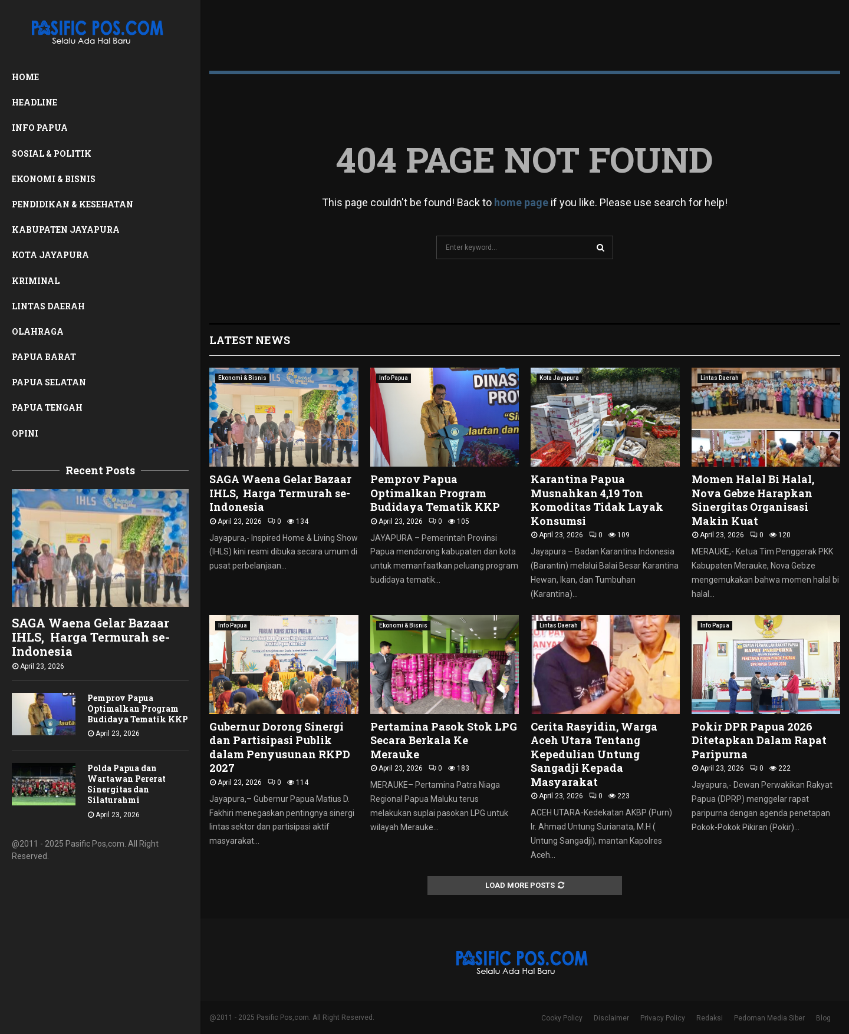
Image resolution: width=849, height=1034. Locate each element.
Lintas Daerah (48, 306)
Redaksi (709, 1018)
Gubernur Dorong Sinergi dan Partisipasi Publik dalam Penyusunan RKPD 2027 (279, 747)
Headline (34, 102)
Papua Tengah (47, 407)
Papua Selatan (49, 382)
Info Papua (40, 127)
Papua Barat (44, 356)
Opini (25, 433)
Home (25, 76)
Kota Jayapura (50, 254)
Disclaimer (611, 1018)
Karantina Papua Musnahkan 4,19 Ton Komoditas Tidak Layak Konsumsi (597, 499)
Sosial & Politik (51, 153)
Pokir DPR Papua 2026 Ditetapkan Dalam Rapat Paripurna (759, 740)
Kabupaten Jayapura (66, 229)
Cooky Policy (562, 1018)
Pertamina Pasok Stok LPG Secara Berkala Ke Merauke (443, 740)
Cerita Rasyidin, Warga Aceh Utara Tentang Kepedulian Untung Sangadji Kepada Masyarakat (594, 754)
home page (521, 202)
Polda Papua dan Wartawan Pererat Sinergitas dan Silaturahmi (126, 783)
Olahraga (38, 331)
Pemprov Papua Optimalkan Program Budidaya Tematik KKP (137, 708)
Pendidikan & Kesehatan (72, 204)
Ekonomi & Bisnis (54, 178)
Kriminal (36, 280)
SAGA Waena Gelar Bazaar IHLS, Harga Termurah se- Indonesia (91, 637)
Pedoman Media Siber (769, 1018)
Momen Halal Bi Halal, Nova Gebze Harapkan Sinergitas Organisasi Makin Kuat (753, 499)
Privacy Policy (662, 1018)
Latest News (249, 340)
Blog (823, 1018)
